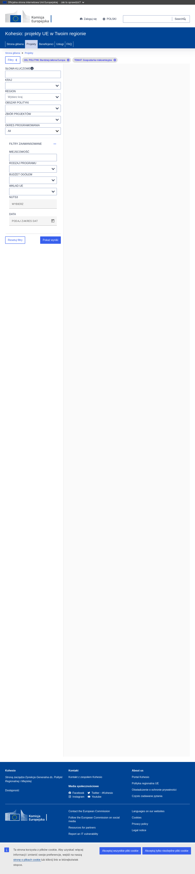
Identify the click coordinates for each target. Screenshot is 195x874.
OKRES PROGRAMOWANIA (22, 125)
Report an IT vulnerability (83, 833)
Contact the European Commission (89, 811)
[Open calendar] (53, 221)
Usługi (60, 44)
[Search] (181, 19)
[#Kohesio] (107, 793)
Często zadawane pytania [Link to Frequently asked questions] (147, 796)
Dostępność (12, 790)
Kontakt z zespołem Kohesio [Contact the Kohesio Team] (85, 777)
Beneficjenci (46, 44)
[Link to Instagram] (76, 797)
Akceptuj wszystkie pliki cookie (120, 850)
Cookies (137, 817)
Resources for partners (82, 827)
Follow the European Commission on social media (94, 819)
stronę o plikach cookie (27, 859)
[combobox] (33, 205)
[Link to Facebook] (76, 793)
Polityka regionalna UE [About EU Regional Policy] (145, 783)
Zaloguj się (88, 19)
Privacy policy (140, 823)
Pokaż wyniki (50, 240)
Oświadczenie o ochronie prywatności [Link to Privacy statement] (154, 789)
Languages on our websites (148, 811)
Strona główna (15, 44)
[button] (68, 60)
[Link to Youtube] (94, 797)
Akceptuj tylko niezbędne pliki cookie (166, 850)
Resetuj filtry (15, 240)
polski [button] (109, 19)
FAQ (69, 44)
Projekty (31, 44)
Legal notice (139, 830)
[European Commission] (32, 16)
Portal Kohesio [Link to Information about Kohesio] (140, 777)
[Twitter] (93, 793)
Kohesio (10, 770)
